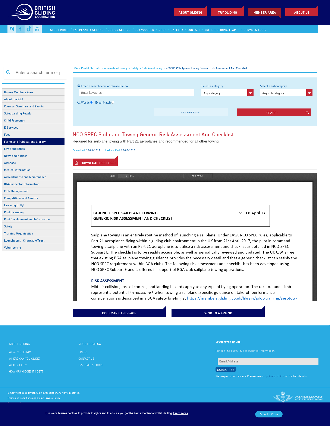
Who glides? (17, 364)
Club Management (16, 191)
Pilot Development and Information (27, 219)
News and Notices (15, 155)
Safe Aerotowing (152, 68)
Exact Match (103, 102)
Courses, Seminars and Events (24, 106)
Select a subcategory (286, 90)
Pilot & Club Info (90, 68)
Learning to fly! (14, 205)
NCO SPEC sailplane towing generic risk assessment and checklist (206, 68)
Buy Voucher (144, 29)
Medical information (17, 170)
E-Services (11, 127)
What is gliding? (20, 351)
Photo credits (14, 402)
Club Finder (59, 29)
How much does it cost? (26, 370)
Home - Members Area (18, 92)
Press (82, 351)
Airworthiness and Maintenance (25, 177)
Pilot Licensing (14, 212)
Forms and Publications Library (25, 141)
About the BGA (13, 99)
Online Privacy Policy (48, 396)
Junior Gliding (119, 29)
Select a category (227, 90)
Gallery (177, 29)
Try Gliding (227, 12)
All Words (83, 102)
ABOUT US (301, 12)
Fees (7, 134)
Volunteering (12, 247)
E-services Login (254, 29)
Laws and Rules (14, 148)
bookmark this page (94, 312)
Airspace (10, 163)
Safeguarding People (17, 113)
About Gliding (190, 12)
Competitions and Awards (21, 198)
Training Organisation (18, 233)
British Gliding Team (220, 29)
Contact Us (86, 357)
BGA (75, 68)
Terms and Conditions (19, 396)
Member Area (265, 12)
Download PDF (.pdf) (95, 163)
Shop (162, 29)
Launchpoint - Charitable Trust (24, 240)
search (287, 113)
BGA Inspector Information (21, 184)
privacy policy (275, 375)
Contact (194, 29)
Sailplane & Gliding (88, 29)
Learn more (180, 413)
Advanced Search (190, 112)
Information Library (115, 68)
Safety (8, 226)
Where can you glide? (24, 357)
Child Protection (14, 120)
